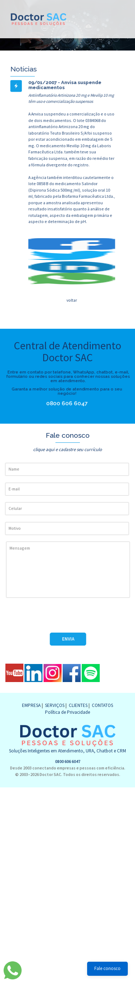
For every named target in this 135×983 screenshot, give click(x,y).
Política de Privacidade (67, 712)
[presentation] (60, 618)
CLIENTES (78, 705)
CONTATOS (102, 705)
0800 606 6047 (56, 403)
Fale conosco (107, 968)
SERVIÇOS (54, 705)
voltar (71, 300)
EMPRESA (31, 705)
